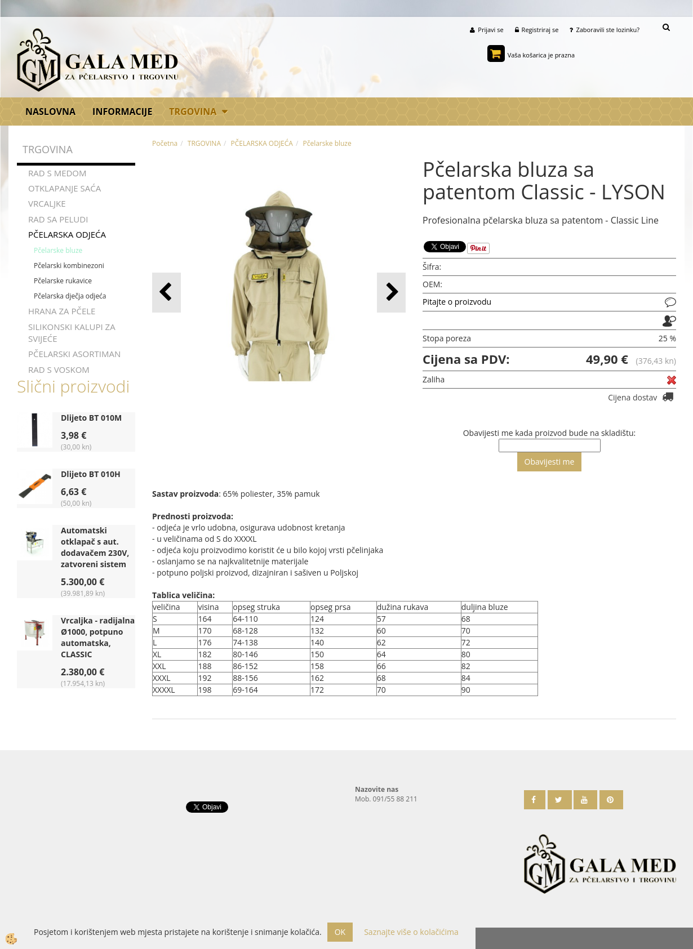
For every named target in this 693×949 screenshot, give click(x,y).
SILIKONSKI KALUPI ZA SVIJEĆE (71, 332)
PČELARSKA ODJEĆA (67, 234)
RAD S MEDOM (57, 173)
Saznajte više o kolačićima (411, 931)
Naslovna (50, 111)
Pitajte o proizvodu (457, 301)
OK (340, 931)
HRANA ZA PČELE (61, 311)
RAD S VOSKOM (59, 369)
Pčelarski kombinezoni (69, 265)
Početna (164, 143)
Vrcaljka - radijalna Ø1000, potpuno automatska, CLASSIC (98, 637)
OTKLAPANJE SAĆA (64, 188)
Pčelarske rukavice (63, 281)
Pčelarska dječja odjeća (70, 296)
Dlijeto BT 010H (91, 474)
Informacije (122, 111)
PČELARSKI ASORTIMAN (74, 354)
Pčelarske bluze (58, 250)
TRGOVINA (192, 111)
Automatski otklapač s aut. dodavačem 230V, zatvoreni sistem (95, 547)
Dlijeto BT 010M (91, 417)
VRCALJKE (47, 204)
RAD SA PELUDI (58, 219)
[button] (391, 293)
